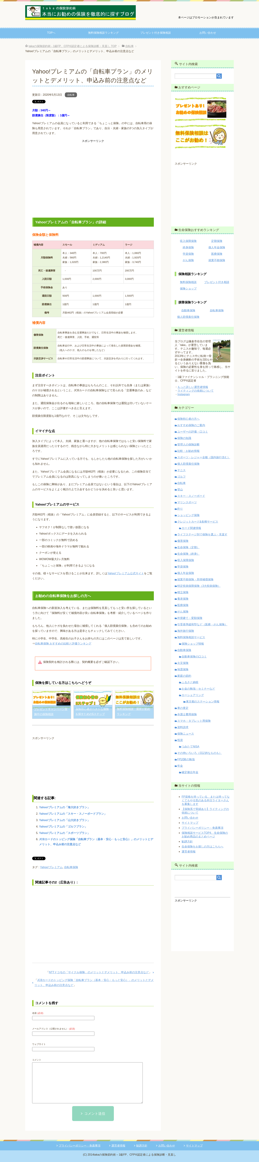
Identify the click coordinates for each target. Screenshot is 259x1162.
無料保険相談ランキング (103, 32)
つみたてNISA (190, 746)
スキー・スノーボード (191, 495)
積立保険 (182, 592)
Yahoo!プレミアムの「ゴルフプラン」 (63, 826)
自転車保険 (71, 867)
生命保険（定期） (188, 547)
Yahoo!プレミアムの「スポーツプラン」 (64, 833)
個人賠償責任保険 (188, 316)
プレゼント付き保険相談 (155, 32)
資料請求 (182, 727)
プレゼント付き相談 (216, 282)
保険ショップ (188, 288)
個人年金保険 (216, 247)
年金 (180, 765)
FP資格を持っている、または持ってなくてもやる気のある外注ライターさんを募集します (206, 800)
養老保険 (182, 598)
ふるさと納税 (190, 682)
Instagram (183, 394)
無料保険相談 (188, 282)
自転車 (71, 94)
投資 (180, 740)
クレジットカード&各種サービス (197, 521)
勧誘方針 (187, 841)
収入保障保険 (188, 240)
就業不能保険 (216, 260)
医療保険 (216, 253)
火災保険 (182, 662)
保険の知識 (184, 438)
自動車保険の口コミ (194, 656)
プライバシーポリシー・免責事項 (202, 827)
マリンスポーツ (187, 502)
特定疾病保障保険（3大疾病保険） (199, 585)
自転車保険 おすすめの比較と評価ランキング (63, 643)
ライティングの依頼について (195, 390)
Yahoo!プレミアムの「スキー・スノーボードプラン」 (73, 813)
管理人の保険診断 (188, 444)
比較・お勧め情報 (188, 450)
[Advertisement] (93, 178)
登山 (180, 489)
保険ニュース (185, 733)
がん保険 (188, 260)
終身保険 (188, 247)
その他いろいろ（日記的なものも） (199, 752)
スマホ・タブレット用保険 (194, 720)
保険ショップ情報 (193, 643)
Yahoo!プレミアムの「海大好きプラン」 (64, 807)
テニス (181, 470)
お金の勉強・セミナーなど (198, 688)
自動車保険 (188, 310)
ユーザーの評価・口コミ (192, 431)
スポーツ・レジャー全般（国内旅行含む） (203, 457)
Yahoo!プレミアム (51, 867)
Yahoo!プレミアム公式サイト (125, 573)
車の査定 (182, 707)
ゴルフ (181, 476)
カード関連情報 (191, 528)
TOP (73, 46)
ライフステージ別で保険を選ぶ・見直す (202, 534)
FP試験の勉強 (186, 759)
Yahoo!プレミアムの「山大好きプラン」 (64, 820)
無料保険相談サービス (191, 637)
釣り (180, 508)
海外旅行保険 (185, 630)
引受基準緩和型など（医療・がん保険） (202, 624)
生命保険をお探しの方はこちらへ (202, 846)
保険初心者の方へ (188, 418)
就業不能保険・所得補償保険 (195, 579)
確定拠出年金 (190, 772)
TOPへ (51, 32)
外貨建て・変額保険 (189, 618)
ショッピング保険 (188, 515)
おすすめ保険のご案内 (191, 425)
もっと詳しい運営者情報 (192, 387)
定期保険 (216, 240)
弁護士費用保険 (187, 714)
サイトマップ (190, 822)
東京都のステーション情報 (202, 701)
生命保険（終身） (188, 553)
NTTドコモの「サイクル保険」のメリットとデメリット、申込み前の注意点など (99, 972)
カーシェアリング (193, 695)
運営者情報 (189, 851)
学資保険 (188, 253)
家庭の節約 (184, 675)
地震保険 (182, 669)
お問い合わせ (207, 32)
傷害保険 (182, 540)
